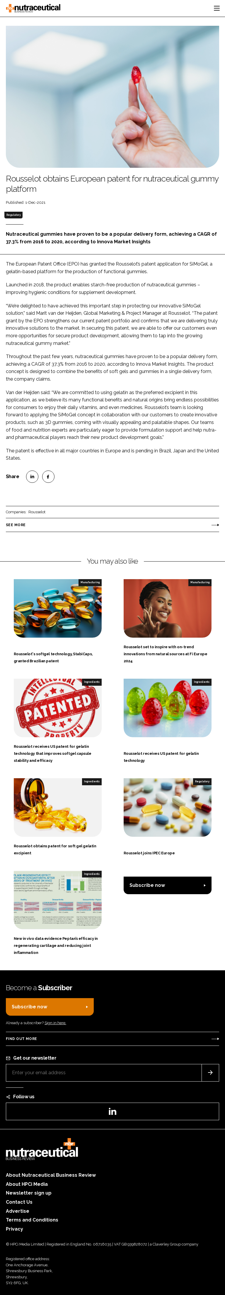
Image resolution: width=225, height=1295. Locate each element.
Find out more (21, 1039)
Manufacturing (90, 582)
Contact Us (19, 1202)
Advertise (17, 1211)
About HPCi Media (27, 1184)
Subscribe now (147, 885)
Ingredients (92, 681)
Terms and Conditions (32, 1220)
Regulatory (13, 214)
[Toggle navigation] (216, 8)
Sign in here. (55, 1023)
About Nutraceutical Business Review (51, 1175)
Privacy (14, 1229)
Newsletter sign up (29, 1193)
